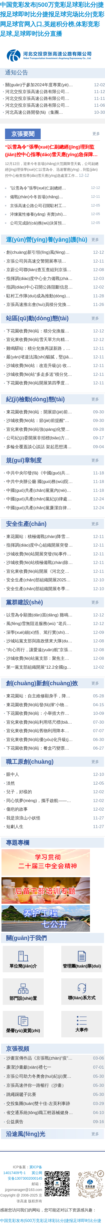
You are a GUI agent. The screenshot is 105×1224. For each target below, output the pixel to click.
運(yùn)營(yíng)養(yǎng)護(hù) (46, 233)
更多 (96, 133)
